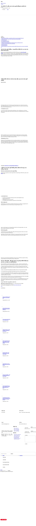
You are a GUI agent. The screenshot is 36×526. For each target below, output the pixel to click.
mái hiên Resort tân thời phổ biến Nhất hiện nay (11, 165)
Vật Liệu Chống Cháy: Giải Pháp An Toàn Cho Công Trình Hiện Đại (6, 364)
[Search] (5, 453)
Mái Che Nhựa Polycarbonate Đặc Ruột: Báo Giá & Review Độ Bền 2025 (6, 309)
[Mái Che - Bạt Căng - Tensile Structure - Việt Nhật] (7, 445)
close (1, 286)
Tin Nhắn (26, 435)
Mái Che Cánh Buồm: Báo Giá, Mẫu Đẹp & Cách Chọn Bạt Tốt (6, 298)
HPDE (2, 173)
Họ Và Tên (26, 427)
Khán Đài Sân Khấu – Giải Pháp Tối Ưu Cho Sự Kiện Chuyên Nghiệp (6, 353)
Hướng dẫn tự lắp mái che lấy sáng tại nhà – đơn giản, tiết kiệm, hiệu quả (6, 330)
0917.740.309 (3, 519)
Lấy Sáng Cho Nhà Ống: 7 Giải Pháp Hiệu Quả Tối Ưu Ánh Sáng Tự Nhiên (6, 375)
